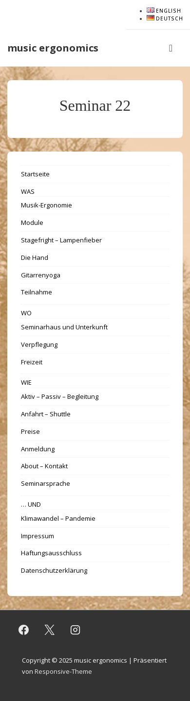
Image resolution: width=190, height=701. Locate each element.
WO (26, 312)
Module (32, 222)
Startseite (35, 174)
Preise (30, 431)
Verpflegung (39, 344)
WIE (26, 382)
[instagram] (75, 630)
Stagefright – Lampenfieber (61, 240)
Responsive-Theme (63, 671)
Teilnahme (36, 292)
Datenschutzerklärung (54, 570)
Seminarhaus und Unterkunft (64, 327)
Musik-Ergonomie (46, 205)
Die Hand (34, 257)
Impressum (37, 535)
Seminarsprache (45, 483)
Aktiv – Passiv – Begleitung (59, 396)
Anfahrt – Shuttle (46, 414)
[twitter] (49, 630)
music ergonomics (52, 47)
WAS (28, 191)
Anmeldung (38, 449)
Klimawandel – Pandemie (58, 518)
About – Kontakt (44, 466)
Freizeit (31, 362)
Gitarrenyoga (40, 275)
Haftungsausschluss (51, 552)
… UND (31, 504)
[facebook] (24, 630)
